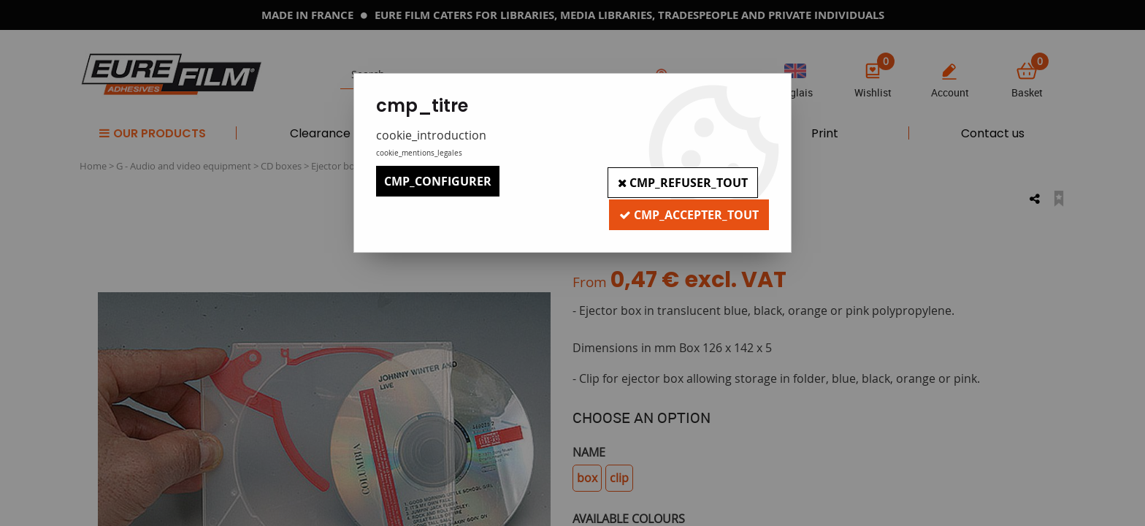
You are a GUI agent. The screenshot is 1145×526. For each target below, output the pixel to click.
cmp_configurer (437, 181)
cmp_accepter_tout (687, 212)
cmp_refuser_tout (681, 181)
